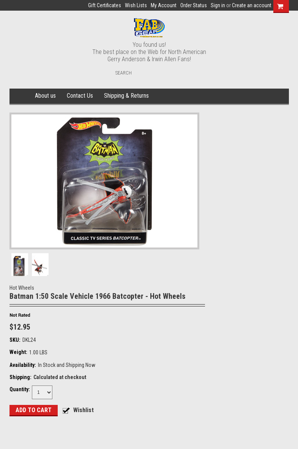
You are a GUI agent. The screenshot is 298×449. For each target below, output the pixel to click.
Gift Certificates (104, 5)
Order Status (193, 5)
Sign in (218, 5)
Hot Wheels (21, 288)
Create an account (251, 5)
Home (21, 96)
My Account (164, 5)
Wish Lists (136, 5)
